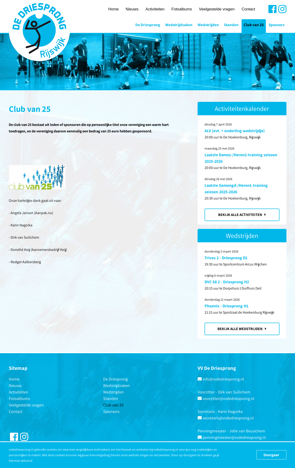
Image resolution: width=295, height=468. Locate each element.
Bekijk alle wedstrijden (241, 328)
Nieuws (132, 9)
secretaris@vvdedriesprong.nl (228, 418)
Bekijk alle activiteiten (242, 214)
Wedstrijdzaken (179, 24)
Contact (248, 9)
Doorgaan (271, 454)
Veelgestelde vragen (217, 9)
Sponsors (276, 24)
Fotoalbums (181, 9)
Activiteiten (155, 9)
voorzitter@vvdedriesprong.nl (228, 398)
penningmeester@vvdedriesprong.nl (234, 437)
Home (113, 9)
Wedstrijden (208, 24)
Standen (231, 24)
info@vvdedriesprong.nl (223, 379)
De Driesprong (147, 24)
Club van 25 (254, 24)
